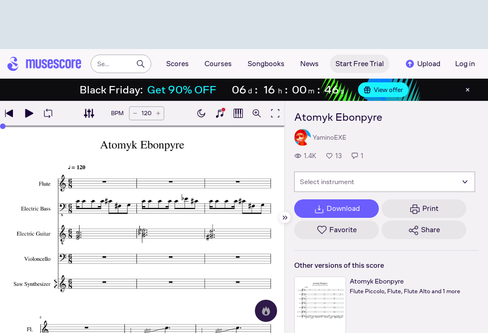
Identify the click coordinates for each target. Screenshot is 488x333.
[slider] (3, 126)
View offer (383, 89)
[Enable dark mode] (201, 113)
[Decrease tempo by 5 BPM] (135, 113)
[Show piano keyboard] (219, 113)
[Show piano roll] (238, 113)
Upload (422, 63)
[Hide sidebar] (284, 217)
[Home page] (44, 63)
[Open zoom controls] (256, 113)
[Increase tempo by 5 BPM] (158, 113)
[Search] (140, 64)
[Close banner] (467, 89)
